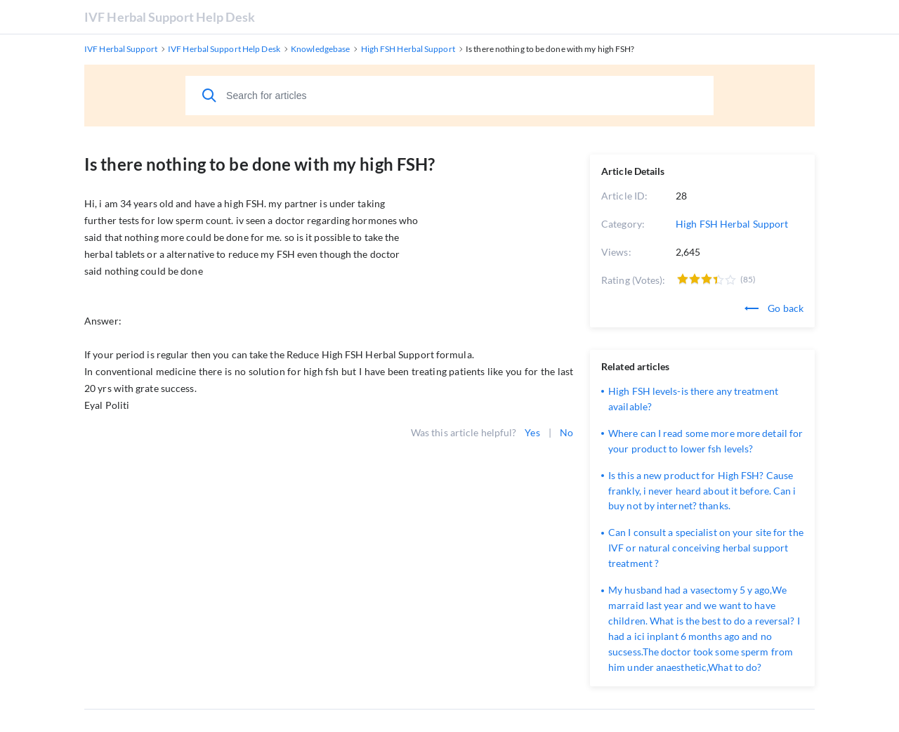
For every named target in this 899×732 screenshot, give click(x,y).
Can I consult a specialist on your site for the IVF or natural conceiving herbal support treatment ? (705, 547)
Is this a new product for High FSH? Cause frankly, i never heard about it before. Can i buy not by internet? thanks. (702, 490)
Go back (773, 308)
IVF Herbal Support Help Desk (169, 17)
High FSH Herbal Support (732, 224)
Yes (532, 432)
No (566, 432)
